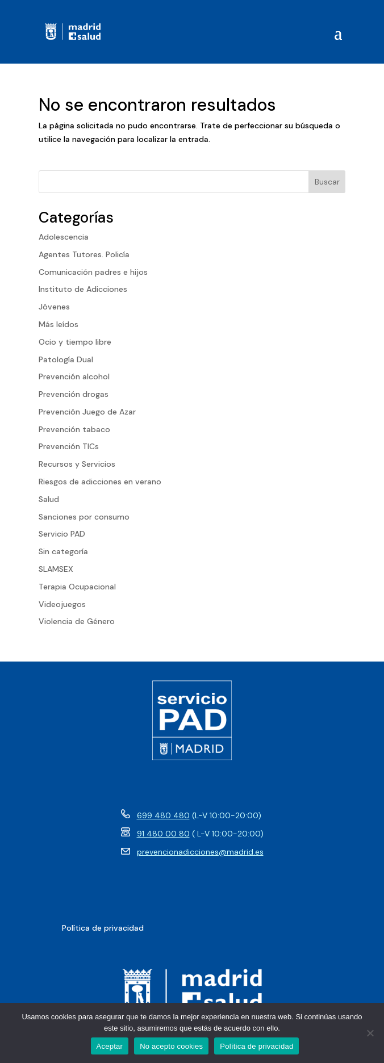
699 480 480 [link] (163, 815)
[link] (73, 31)
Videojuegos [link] (62, 604)
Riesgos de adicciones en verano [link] (100, 481)
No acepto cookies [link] (171, 1046)
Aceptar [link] (110, 1046)
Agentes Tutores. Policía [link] (84, 254)
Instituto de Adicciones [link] (83, 289)
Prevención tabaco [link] (74, 429)
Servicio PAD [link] (62, 534)
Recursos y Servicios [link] (77, 464)
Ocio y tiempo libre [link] (75, 342)
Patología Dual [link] (66, 359)
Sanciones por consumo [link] (84, 517)
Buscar (327, 182)
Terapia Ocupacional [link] (77, 586)
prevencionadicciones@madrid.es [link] (200, 852)
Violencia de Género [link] (77, 621)
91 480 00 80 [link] (163, 833)
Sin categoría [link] (63, 551)
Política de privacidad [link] (256, 1046)
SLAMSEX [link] (56, 569)
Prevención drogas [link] (73, 394)
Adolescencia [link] (64, 237)
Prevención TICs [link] (69, 446)
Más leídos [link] (58, 324)
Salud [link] (49, 499)
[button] (338, 32)
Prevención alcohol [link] (74, 376)
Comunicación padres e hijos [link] (93, 272)
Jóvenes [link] (54, 307)
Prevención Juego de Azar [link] (87, 412)
